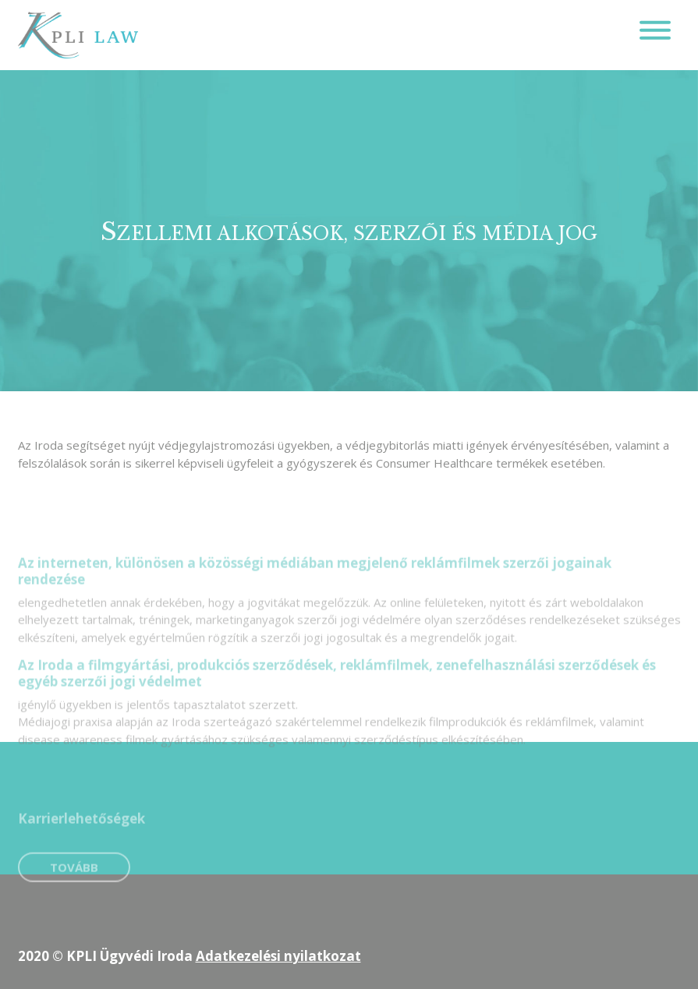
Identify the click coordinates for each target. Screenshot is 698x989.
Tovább (74, 880)
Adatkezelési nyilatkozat (278, 956)
